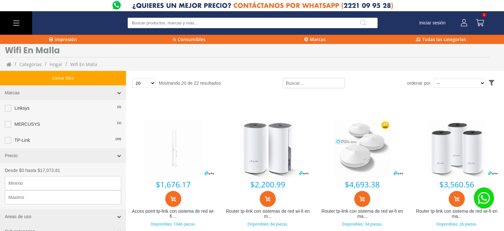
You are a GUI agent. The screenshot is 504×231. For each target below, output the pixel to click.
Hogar (56, 64)
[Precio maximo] (63, 183)
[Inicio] (9, 64)
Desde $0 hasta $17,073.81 (32, 155)
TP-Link (22, 125)
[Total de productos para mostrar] (144, 83)
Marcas (315, 39)
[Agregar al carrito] (173, 199)
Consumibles (189, 39)
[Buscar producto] (253, 23)
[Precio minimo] (63, 169)
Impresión (63, 39)
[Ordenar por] (472, 83)
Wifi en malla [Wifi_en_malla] (83, 64)
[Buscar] (363, 23)
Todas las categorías (441, 39)
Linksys (22, 93)
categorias (30, 64)
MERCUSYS (27, 109)
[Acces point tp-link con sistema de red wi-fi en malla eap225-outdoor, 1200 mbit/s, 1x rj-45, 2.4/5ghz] (173, 148)
